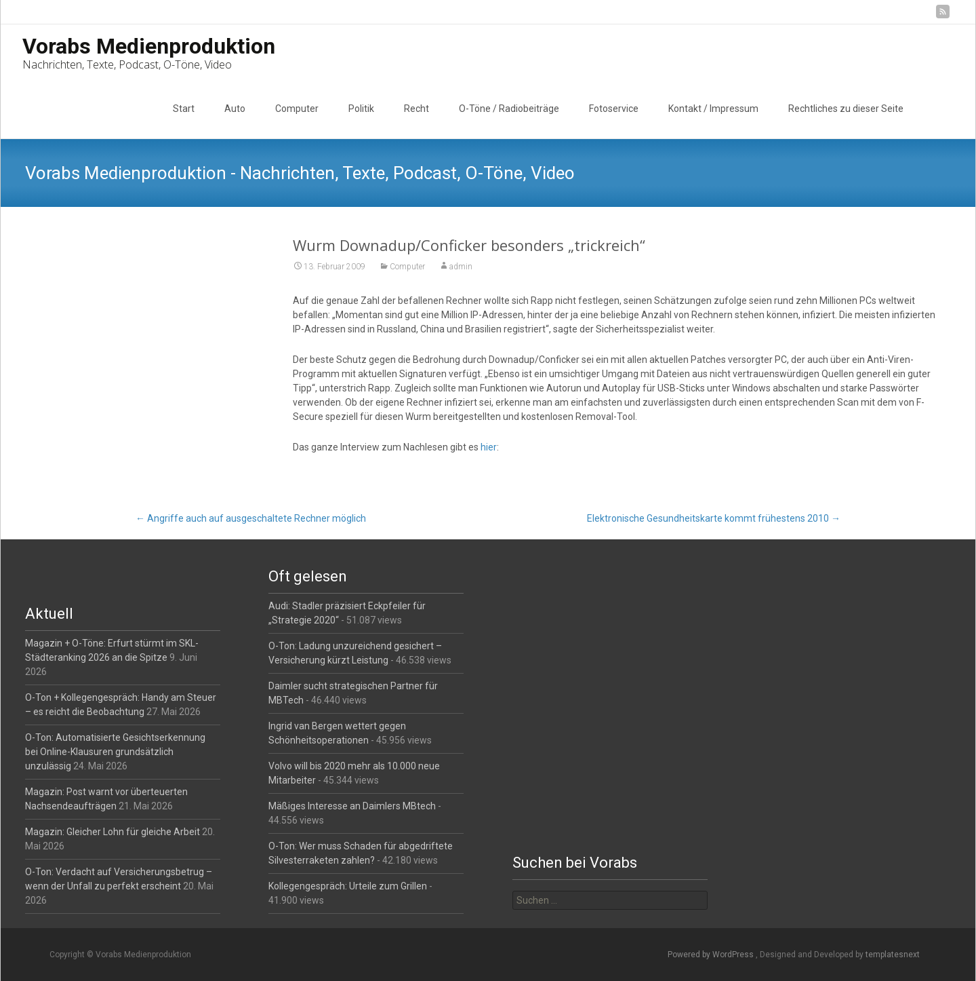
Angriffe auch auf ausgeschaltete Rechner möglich (251, 518)
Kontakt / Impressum (713, 108)
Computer (297, 108)
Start (184, 108)
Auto (234, 108)
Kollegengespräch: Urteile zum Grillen (347, 886)
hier (489, 447)
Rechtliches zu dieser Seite (845, 108)
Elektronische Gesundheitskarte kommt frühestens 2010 (713, 518)
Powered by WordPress (712, 954)
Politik (361, 108)
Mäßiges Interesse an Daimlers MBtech (352, 806)
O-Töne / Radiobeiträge (509, 108)
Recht (416, 108)
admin (460, 266)
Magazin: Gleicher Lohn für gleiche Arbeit (112, 831)
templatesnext (893, 954)
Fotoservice (613, 108)
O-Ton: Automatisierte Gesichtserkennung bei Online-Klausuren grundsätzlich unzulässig (115, 751)
